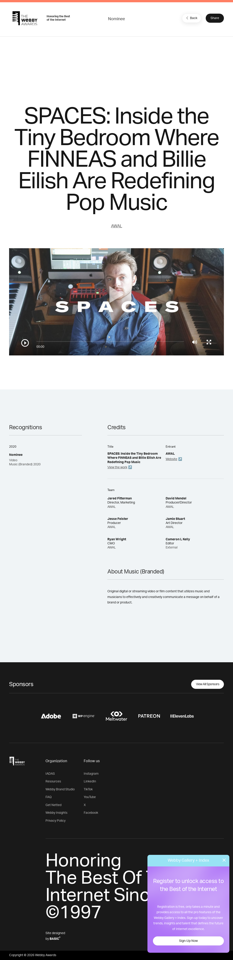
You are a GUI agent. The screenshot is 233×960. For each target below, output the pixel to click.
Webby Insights (56, 812)
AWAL (116, 226)
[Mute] (194, 342)
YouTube (90, 797)
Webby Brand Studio (60, 789)
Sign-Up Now (188, 941)
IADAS (50, 773)
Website (171, 459)
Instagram (91, 773)
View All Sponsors (207, 684)
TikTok (88, 789)
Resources (53, 781)
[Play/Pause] (25, 342)
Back (191, 18)
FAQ (49, 797)
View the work (117, 467)
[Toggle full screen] (209, 342)
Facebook (91, 812)
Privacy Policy (56, 820)
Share (214, 18)
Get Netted (53, 805)
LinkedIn (90, 781)
